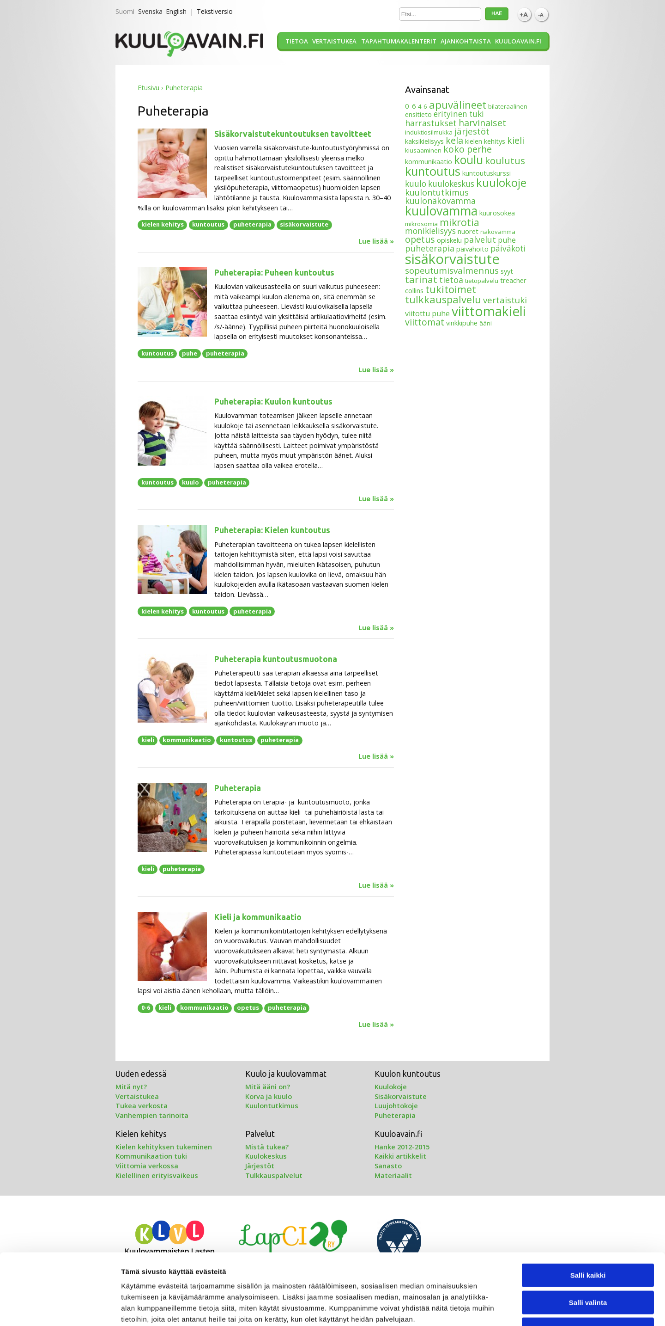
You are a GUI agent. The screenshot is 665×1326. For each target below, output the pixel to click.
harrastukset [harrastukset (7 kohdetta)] (431, 123)
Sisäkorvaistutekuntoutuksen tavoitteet (292, 133)
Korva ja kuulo (268, 1096)
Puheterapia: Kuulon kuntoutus (273, 401)
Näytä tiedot (494, 1308)
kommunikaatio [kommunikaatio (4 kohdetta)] (428, 161)
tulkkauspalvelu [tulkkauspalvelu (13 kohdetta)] (443, 299)
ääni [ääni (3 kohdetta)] (485, 323)
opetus (248, 1007)
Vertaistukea (334, 41)
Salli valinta (588, 1240)
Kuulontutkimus (271, 1105)
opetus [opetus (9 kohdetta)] (420, 239)
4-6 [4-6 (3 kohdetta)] (422, 106)
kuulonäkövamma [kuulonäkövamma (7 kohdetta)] (440, 200)
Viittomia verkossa (146, 1165)
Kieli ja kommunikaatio (258, 917)
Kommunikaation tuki (151, 1155)
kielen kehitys (162, 224)
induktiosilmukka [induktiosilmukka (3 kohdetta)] (429, 132)
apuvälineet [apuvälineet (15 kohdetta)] (457, 105)
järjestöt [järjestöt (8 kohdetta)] (472, 131)
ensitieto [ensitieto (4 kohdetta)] (418, 114)
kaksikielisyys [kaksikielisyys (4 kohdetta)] (424, 141)
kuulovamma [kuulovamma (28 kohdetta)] (441, 210)
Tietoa (296, 41)
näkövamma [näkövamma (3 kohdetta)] (497, 231)
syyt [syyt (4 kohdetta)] (507, 271)
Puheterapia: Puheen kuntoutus (274, 272)
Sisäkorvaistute (401, 1096)
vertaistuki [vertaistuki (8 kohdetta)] (505, 300)
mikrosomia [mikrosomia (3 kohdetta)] (421, 224)
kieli (147, 740)
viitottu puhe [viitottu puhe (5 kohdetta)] (427, 313)
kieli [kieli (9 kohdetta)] (515, 140)
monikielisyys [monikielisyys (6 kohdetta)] (430, 231)
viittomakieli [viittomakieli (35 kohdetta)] (489, 311)
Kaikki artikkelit (400, 1155)
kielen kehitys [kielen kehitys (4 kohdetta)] (485, 141)
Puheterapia (237, 788)
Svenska (150, 11)
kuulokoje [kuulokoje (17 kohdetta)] (501, 182)
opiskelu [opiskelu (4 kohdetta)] (449, 240)
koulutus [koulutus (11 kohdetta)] (505, 160)
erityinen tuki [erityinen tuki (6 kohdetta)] (459, 114)
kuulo (190, 482)
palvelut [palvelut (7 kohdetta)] (480, 239)
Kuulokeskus (266, 1155)
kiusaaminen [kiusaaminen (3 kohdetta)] (423, 150)
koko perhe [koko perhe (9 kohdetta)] (467, 149)
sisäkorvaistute (304, 224)
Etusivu (148, 87)
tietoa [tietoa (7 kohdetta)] (451, 279)
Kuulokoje (391, 1086)
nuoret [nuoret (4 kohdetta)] (468, 231)
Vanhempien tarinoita (151, 1115)
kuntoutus (208, 224)
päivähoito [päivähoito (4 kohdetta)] (472, 248)
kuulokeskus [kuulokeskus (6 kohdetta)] (451, 183)
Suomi (124, 11)
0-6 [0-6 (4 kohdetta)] (410, 105)
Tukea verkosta (141, 1105)
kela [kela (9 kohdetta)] (454, 140)
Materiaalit (393, 1175)
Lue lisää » (376, 241)
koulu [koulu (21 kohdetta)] (468, 159)
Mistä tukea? (267, 1146)
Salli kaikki (588, 1213)
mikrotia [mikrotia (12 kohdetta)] (459, 222)
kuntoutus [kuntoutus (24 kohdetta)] (432, 171)
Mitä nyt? (131, 1086)
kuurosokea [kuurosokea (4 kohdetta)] (497, 212)
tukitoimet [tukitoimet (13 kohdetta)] (450, 289)
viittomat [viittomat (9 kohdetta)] (424, 322)
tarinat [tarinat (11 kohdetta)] (421, 279)
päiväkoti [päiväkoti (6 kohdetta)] (508, 248)
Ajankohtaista (466, 41)
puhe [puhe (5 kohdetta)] (507, 240)
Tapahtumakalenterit (398, 41)
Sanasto (388, 1165)
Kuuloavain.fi (518, 41)
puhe (189, 353)
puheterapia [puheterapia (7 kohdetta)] (429, 248)
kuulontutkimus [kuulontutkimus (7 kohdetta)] (437, 192)
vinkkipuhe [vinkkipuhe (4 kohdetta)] (462, 322)
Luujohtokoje (396, 1105)
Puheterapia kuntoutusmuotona (275, 659)
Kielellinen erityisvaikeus (156, 1175)
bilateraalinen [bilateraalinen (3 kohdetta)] (507, 106)
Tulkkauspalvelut (273, 1175)
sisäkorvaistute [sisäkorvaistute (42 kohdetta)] (452, 259)
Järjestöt (259, 1165)
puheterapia (252, 224)
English (176, 11)
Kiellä (588, 1267)
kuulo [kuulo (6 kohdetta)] (415, 183)
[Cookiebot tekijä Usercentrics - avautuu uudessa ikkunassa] (59, 1308)
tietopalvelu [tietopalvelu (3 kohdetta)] (481, 280)
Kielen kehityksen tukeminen (163, 1146)
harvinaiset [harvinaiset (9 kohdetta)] (482, 123)
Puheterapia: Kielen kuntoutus (272, 530)
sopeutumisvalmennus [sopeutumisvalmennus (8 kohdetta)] (452, 270)
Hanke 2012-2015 (402, 1146)
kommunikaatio (187, 740)
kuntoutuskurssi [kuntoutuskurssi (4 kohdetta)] (486, 173)
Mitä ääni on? (267, 1086)
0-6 (145, 1007)
